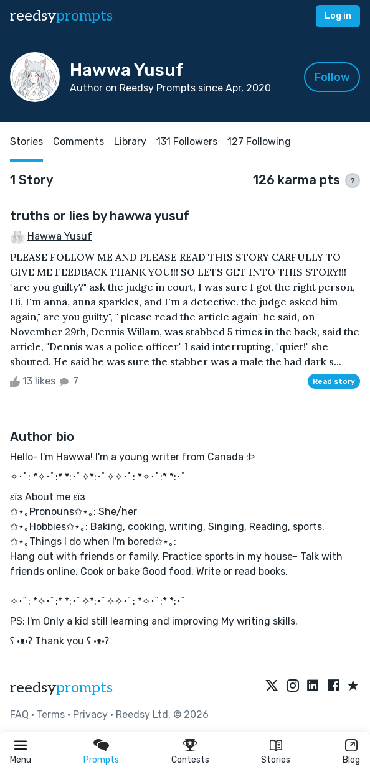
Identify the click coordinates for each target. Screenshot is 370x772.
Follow (332, 77)
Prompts (101, 760)
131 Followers (186, 141)
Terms (51, 714)
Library (130, 141)
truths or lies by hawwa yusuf (99, 215)
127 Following (259, 141)
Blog (351, 760)
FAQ (19, 714)
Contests (190, 760)
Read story (334, 381)
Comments (78, 141)
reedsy (61, 688)
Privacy (90, 714)
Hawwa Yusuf (59, 236)
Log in (338, 16)
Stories (275, 760)
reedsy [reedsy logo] (61, 16)
